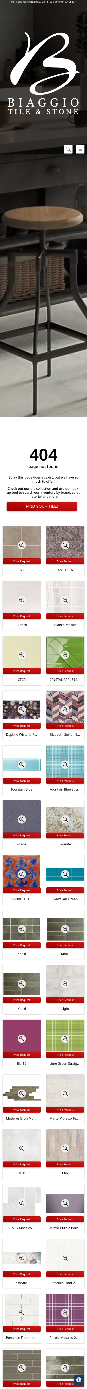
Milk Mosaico (22, 1228)
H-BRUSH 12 (21, 899)
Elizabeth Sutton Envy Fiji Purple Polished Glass (65, 734)
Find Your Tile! (42, 506)
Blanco (22, 625)
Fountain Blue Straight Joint (65, 789)
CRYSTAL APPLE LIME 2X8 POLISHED (65, 679)
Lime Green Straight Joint (65, 1063)
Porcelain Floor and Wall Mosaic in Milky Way (22, 1337)
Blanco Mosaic (65, 625)
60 (22, 570)
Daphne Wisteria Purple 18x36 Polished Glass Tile (22, 734)
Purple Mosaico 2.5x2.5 (65, 1337)
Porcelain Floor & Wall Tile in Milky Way (65, 1283)
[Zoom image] (22, 545)
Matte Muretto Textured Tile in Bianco (65, 1118)
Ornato (21, 1283)
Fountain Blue (21, 789)
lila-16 (21, 1063)
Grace (21, 844)
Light (65, 1008)
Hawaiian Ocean (65, 899)
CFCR (22, 679)
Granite (65, 844)
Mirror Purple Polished (65, 1228)
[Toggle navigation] (80, 149)
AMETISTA (65, 570)
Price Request (21, 561)
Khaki (21, 954)
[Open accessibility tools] (79, 1380)
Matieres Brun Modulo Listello (22, 1118)
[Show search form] (68, 149)
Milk (21, 1173)
